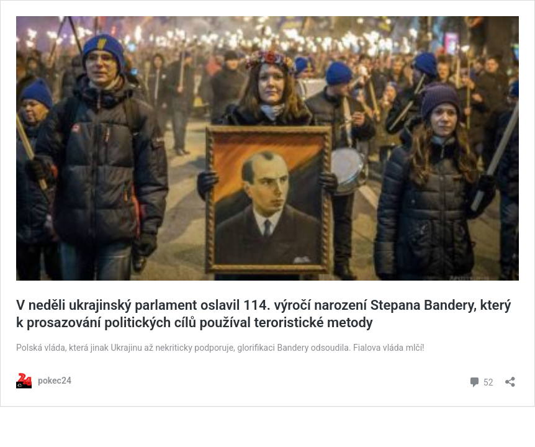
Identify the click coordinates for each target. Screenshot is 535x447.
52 (481, 381)
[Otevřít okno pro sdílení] (510, 377)
